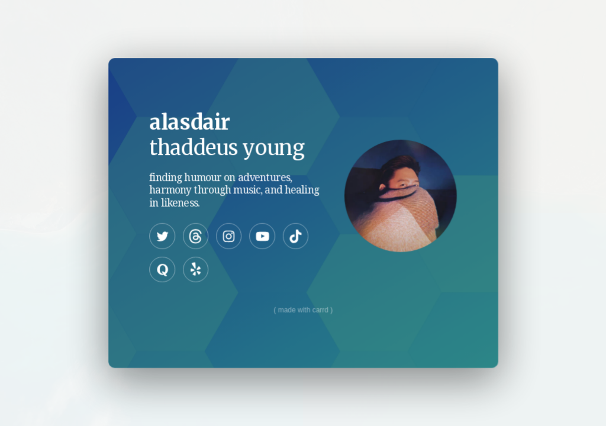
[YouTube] (262, 235)
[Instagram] (228, 235)
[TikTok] (295, 235)
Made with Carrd (303, 309)
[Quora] (162, 269)
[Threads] (195, 235)
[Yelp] (195, 269)
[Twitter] (162, 235)
